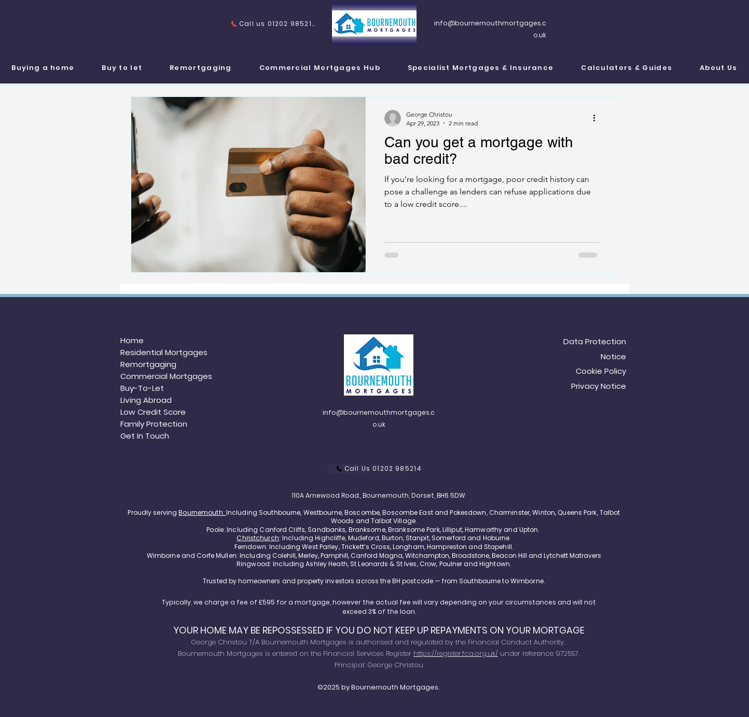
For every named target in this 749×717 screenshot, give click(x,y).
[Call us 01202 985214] (272, 24)
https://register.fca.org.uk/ (455, 653)
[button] (480, 68)
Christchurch (258, 537)
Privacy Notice (598, 386)
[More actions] (597, 118)
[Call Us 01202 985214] (378, 468)
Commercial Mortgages (166, 376)
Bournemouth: (202, 512)
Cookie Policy (601, 370)
